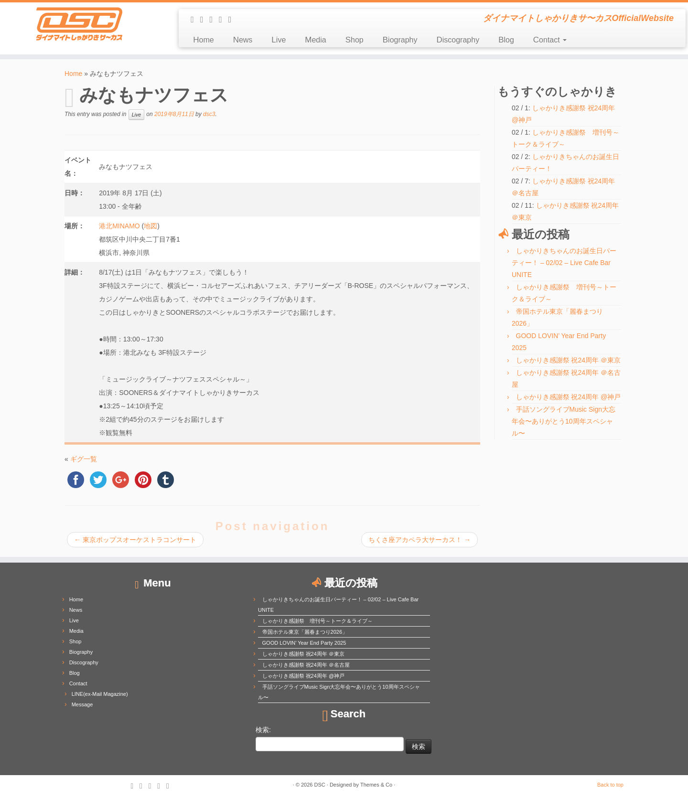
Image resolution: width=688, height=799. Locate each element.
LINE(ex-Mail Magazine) (100, 694)
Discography (457, 39)
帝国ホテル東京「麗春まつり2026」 (304, 632)
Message (82, 704)
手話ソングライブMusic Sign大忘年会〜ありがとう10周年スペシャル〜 (563, 421)
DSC (319, 785)
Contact (550, 39)
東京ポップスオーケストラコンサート (135, 539)
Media (315, 39)
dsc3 (209, 114)
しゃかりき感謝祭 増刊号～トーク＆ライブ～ (317, 621)
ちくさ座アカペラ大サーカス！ (419, 539)
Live (278, 39)
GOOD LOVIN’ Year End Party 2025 (304, 643)
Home (203, 39)
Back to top (610, 785)
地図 (150, 226)
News (243, 39)
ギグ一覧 (83, 459)
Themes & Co (376, 785)
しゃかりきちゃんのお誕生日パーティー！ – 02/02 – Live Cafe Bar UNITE (564, 262)
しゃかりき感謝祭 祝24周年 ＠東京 (568, 360)
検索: (263, 730)
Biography (400, 39)
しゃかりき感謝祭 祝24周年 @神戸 (568, 397)
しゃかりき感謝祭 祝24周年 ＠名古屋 (306, 665)
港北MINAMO (119, 226)
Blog (506, 39)
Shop (354, 39)
